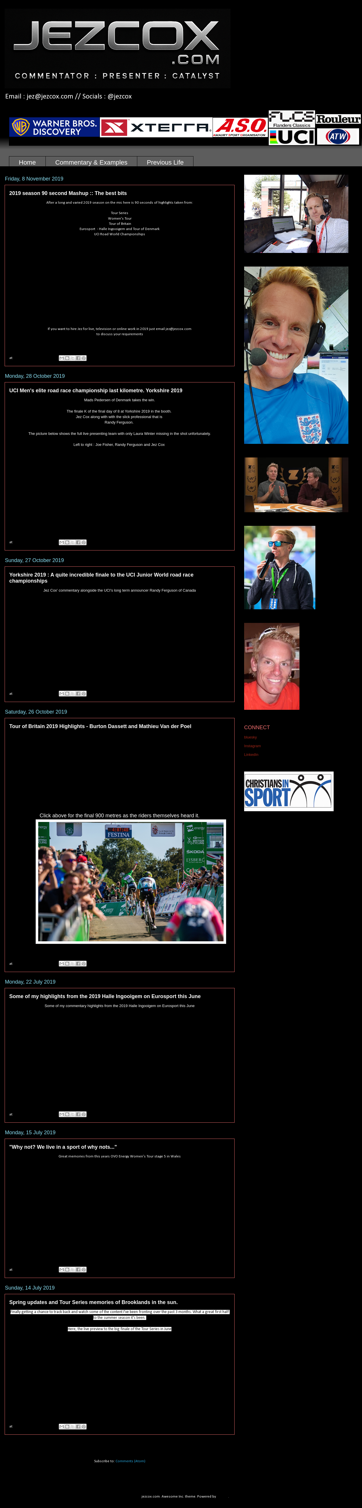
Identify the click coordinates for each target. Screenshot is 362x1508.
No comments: (39, 358)
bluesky (250, 737)
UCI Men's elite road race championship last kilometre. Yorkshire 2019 (95, 390)
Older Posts (219, 1442)
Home (27, 162)
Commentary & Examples (91, 162)
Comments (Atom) (130, 1461)
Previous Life (165, 162)
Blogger (222, 1496)
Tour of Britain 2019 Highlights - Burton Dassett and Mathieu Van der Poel (100, 726)
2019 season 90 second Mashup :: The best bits (68, 193)
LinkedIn (251, 754)
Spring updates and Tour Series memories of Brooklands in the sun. (93, 1302)
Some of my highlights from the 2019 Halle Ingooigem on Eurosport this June (105, 996)
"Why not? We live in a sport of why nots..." (63, 1147)
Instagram (252, 746)
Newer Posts (21, 1442)
